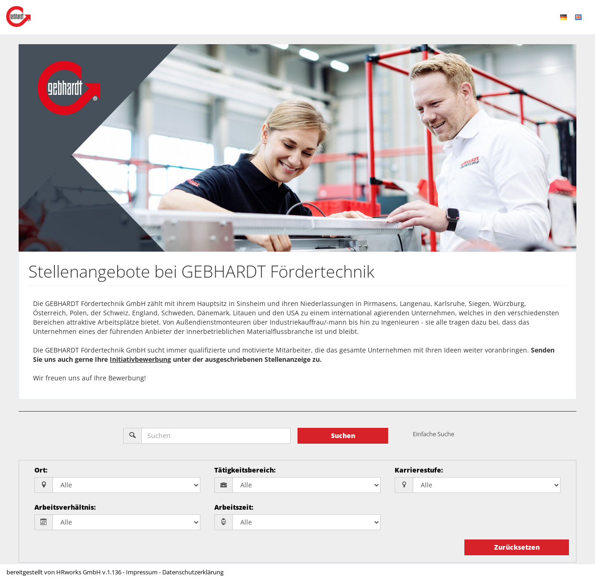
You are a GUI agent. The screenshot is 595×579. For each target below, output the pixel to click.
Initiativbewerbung (140, 359)
